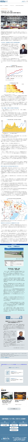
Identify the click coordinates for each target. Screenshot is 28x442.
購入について (14, 425)
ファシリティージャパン (4, 8)
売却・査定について (14, 427)
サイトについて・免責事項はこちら (5, 357)
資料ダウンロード (23, 425)
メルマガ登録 (5, 425)
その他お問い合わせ (14, 430)
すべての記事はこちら (14, 408)
